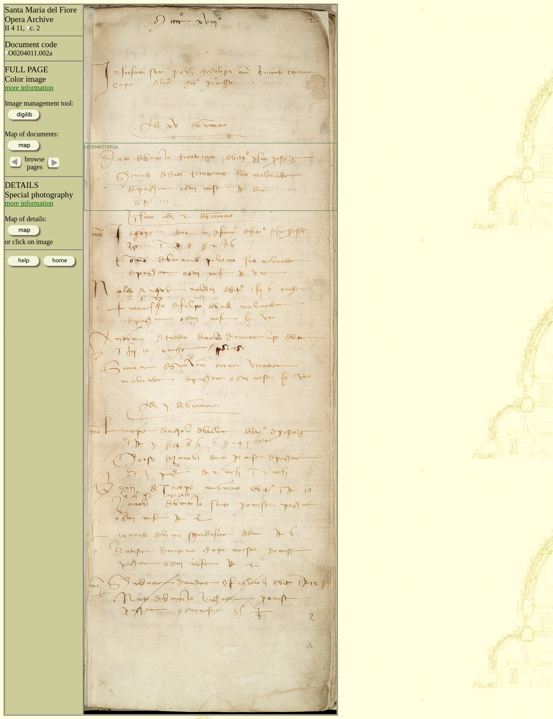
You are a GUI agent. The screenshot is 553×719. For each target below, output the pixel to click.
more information (29, 87)
